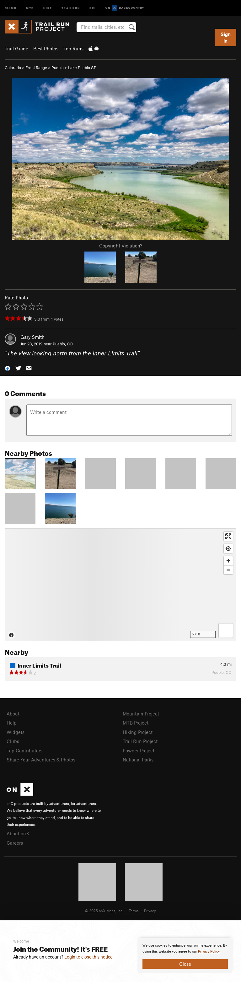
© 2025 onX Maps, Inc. (104, 910)
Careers (15, 843)
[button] (7, 367)
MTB (30, 8)
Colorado (13, 67)
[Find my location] (228, 548)
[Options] (226, 630)
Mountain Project (141, 713)
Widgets (15, 732)
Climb (11, 8)
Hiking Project (138, 732)
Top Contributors (24, 750)
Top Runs (73, 48)
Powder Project (138, 750)
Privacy (150, 910)
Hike (47, 8)
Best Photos (45, 48)
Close (185, 964)
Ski (92, 8)
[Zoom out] (228, 569)
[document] (185, 956)
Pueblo (57, 67)
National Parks (138, 759)
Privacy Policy (209, 951)
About (13, 713)
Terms (134, 910)
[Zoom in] (228, 560)
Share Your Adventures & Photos (41, 759)
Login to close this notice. (89, 956)
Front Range (36, 67)
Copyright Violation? (120, 245)
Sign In (226, 37)
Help (12, 722)
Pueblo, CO (63, 343)
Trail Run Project (140, 741)
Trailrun (71, 8)
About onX (18, 833)
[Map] (120, 585)
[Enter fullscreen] (228, 536)
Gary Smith (32, 337)
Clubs (13, 741)
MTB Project (135, 722)
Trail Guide (16, 48)
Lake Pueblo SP (82, 67)
